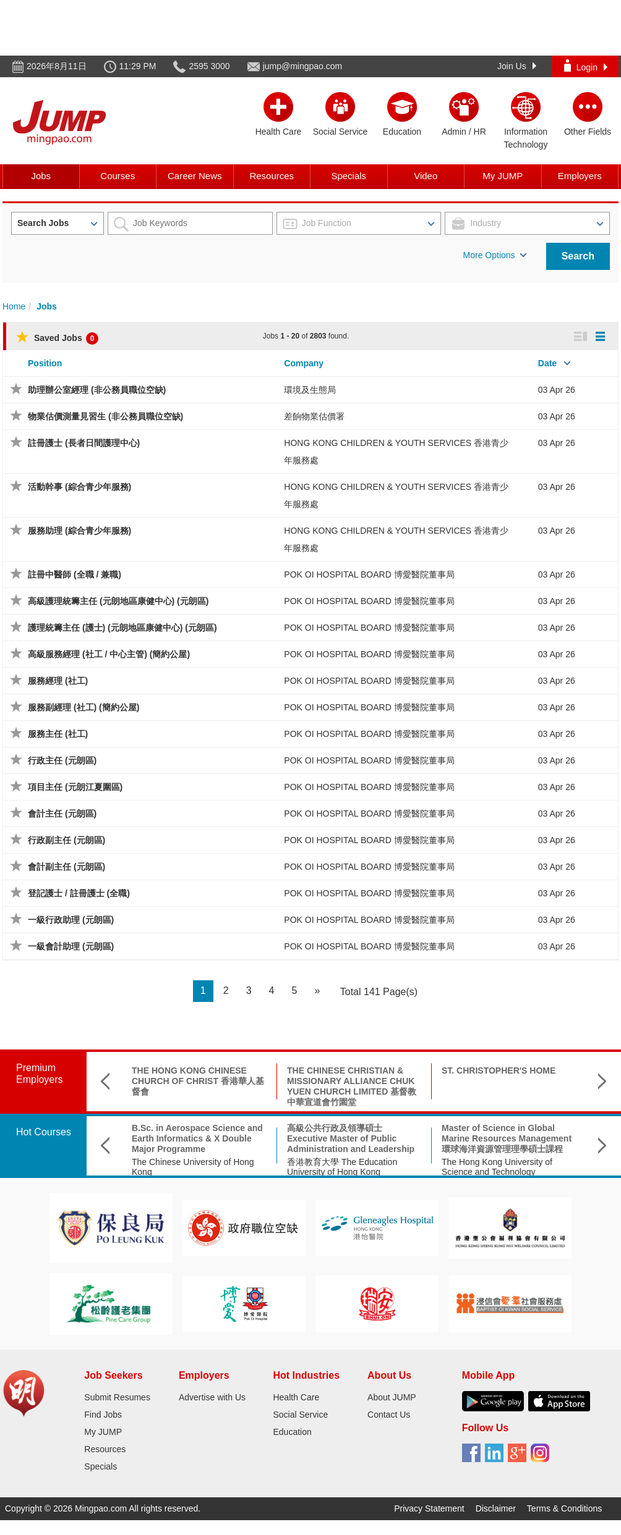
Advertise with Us (212, 1397)
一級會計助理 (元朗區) (71, 946)
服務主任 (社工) (58, 734)
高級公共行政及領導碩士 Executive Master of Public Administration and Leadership (350, 1138)
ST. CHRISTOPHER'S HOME (498, 1070)
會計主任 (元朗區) (62, 813)
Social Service (300, 1414)
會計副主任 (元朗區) (66, 867)
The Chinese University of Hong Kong (193, 1167)
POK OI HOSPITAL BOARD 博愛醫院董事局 (369, 574)
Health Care (296, 1397)
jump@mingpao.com (303, 66)
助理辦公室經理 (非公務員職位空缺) (97, 390)
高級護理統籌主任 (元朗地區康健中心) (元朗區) (118, 601)
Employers (580, 175)
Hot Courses (43, 1132)
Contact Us (388, 1414)
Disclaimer (496, 1508)
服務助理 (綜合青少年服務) (79, 531)
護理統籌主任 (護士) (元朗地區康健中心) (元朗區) (122, 628)
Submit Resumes (117, 1397)
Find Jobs (103, 1414)
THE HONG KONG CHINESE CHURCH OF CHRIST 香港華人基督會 (198, 1081)
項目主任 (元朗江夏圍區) (75, 787)
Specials (348, 175)
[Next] (317, 991)
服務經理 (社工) (58, 681)
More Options (494, 255)
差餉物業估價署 (314, 416)
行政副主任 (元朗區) (66, 840)
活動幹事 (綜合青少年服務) (79, 487)
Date (547, 363)
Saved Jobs (57, 338)
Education (292, 1432)
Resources (271, 175)
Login (585, 65)
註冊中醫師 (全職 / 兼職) (74, 574)
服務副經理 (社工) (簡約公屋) (83, 707)
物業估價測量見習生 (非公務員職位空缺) (105, 416)
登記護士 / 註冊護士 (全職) (79, 893)
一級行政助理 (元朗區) (71, 920)
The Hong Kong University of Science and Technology (497, 1167)
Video (425, 175)
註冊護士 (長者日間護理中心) (84, 443)
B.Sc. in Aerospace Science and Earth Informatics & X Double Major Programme (197, 1138)
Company (303, 363)
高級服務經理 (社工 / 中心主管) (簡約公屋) (109, 654)
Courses (117, 175)
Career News (195, 175)
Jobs (41, 175)
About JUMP (391, 1397)
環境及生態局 (310, 390)
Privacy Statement (429, 1508)
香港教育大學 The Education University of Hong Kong (342, 1167)
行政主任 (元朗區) (62, 760)
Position (45, 363)
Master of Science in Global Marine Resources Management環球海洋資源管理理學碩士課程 (507, 1138)
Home (13, 306)
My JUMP (502, 175)
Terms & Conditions (564, 1508)
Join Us (516, 66)
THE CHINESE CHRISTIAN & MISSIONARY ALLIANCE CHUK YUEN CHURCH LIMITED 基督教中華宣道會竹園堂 (351, 1086)
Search (578, 256)
